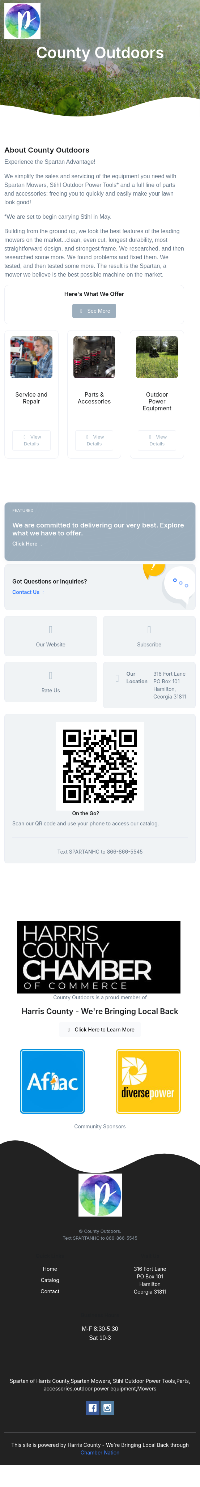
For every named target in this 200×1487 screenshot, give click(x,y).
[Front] (23, 21)
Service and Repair (32, 398)
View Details (31, 440)
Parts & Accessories (94, 398)
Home (50, 1269)
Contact (50, 1291)
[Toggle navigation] (189, 21)
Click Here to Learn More (100, 1029)
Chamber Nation (100, 1452)
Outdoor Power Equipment (157, 401)
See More (94, 311)
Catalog (50, 1280)
